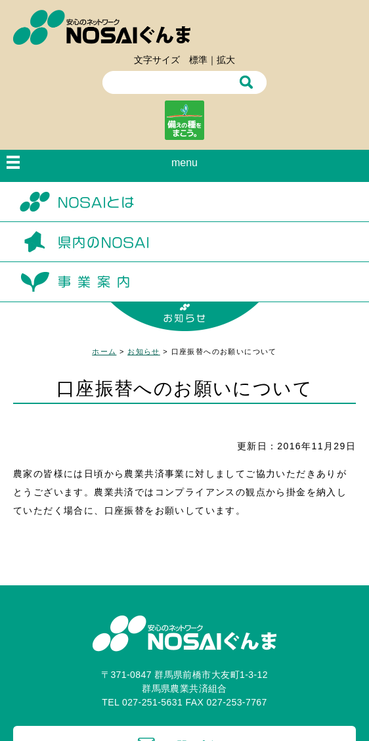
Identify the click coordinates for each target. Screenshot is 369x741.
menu (184, 162)
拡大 (226, 60)
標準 (198, 60)
